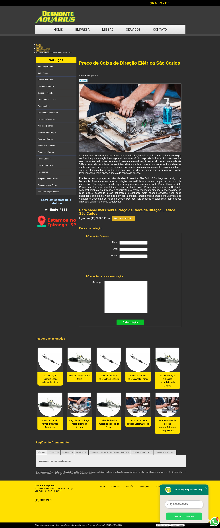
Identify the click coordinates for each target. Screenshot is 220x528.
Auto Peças (43, 73)
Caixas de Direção (46, 86)
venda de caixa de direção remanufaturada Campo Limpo (167, 425)
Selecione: (41, 452)
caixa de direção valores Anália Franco (138, 377)
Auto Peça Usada (45, 67)
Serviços (133, 29)
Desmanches (44, 106)
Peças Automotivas (46, 146)
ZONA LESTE (54, 452)
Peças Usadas (44, 159)
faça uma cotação (123, 218)
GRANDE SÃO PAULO (110, 452)
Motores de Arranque (47, 132)
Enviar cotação (130, 322)
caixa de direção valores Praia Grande (109, 377)
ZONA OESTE (81, 452)
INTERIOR (125, 452)
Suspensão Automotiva (48, 179)
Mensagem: (120, 297)
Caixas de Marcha (46, 93)
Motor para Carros (46, 126)
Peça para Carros (45, 139)
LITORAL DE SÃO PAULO (142, 452)
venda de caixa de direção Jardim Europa (138, 422)
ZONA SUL (94, 452)
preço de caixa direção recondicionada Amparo (79, 423)
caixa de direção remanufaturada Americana (50, 423)
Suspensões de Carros (48, 185)
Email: (130, 249)
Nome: (130, 243)
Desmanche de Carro (47, 99)
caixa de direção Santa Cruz (79, 377)
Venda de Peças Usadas (49, 192)
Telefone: (128, 256)
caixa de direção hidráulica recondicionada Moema (167, 380)
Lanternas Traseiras (47, 119)
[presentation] (105, 267)
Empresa (82, 29)
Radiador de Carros (46, 165)
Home (58, 29)
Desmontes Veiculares (48, 113)
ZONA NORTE (67, 452)
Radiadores (43, 172)
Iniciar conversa (184, 516)
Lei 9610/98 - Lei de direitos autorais (80, 474)
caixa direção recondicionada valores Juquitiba (50, 379)
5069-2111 (162, 3)
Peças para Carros (46, 152)
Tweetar (83, 80)
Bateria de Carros (45, 80)
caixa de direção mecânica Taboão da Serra (109, 423)
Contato (160, 29)
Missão (107, 29)
